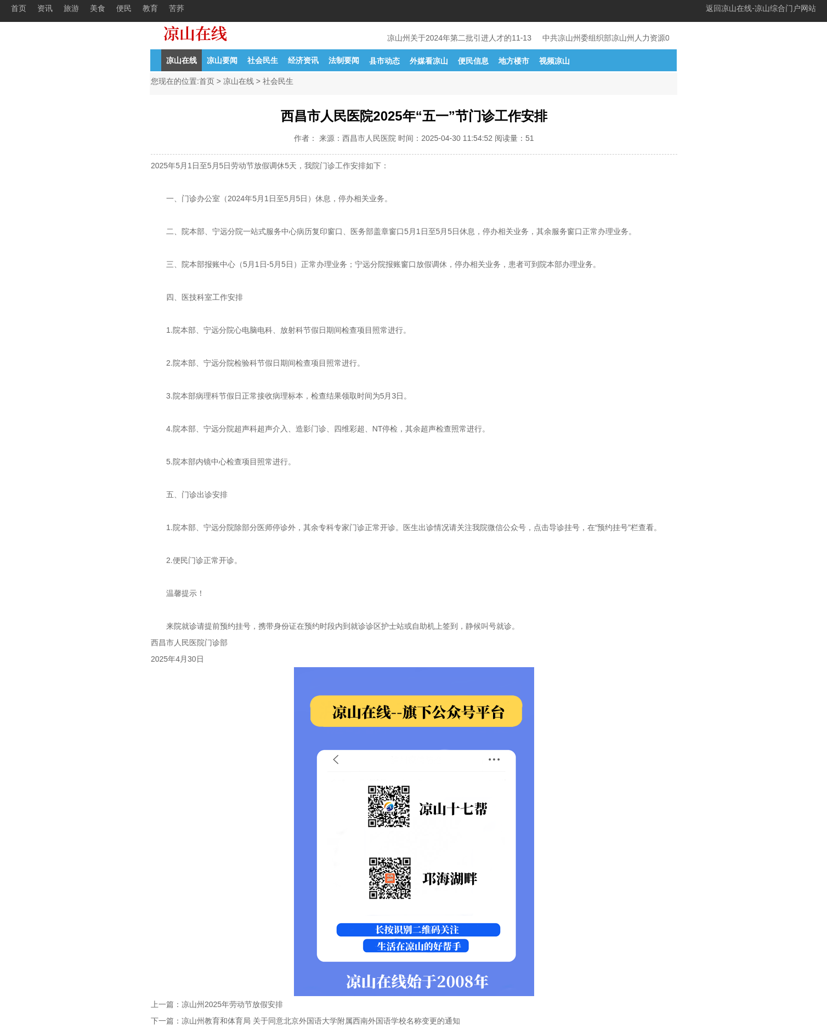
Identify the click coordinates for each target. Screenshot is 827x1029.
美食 (97, 8)
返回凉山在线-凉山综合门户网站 (761, 8)
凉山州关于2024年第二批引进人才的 (450, 37)
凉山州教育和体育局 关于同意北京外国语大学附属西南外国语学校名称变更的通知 (321, 1020)
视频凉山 (554, 60)
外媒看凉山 (429, 60)
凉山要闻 (222, 60)
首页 (18, 8)
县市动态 (384, 60)
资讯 (45, 8)
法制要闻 (343, 60)
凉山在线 (181, 60)
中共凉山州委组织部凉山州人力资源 (604, 37)
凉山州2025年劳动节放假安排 (232, 1004)
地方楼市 (514, 60)
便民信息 (473, 60)
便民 (124, 8)
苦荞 (176, 8)
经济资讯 (303, 60)
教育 (150, 8)
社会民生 (262, 60)
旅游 (71, 8)
